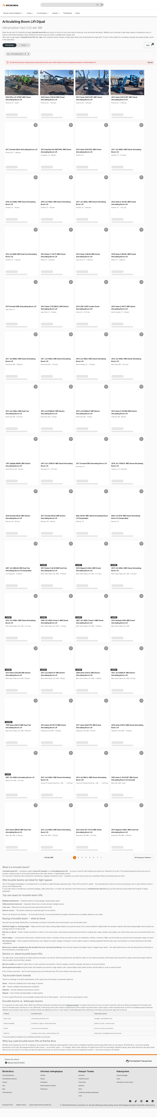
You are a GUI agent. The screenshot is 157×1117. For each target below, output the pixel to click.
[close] (94, 548)
